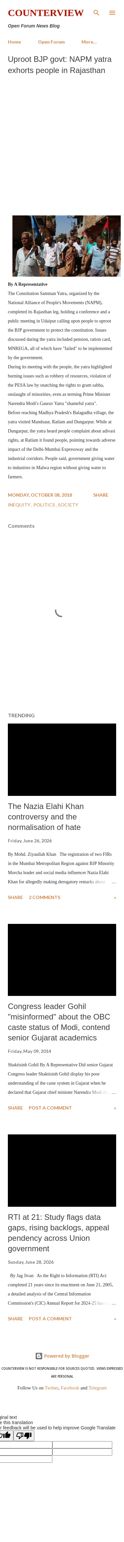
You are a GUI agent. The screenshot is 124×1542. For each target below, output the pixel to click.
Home (14, 42)
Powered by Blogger (62, 1356)
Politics (44, 504)
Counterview (46, 12)
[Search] (96, 12)
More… (89, 42)
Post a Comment (50, 1108)
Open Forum (51, 42)
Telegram (98, 1387)
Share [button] (100, 495)
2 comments (44, 897)
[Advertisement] (61, 143)
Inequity (19, 504)
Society (68, 504)
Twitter (52, 1387)
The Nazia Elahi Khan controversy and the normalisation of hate (46, 817)
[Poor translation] (23, 1435)
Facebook (70, 1387)
